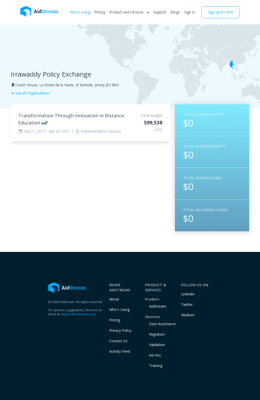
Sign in (189, 12)
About (114, 299)
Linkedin (187, 294)
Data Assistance (162, 323)
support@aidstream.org (77, 314)
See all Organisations (30, 93)
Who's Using (80, 12)
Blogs (175, 12)
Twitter (187, 304)
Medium (187, 314)
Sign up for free (220, 12)
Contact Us (118, 340)
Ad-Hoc (155, 355)
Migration (157, 334)
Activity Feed (119, 351)
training (155, 365)
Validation (157, 344)
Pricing (99, 12)
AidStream (157, 306)
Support (159, 12)
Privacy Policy (120, 330)
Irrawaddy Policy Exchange (51, 74)
